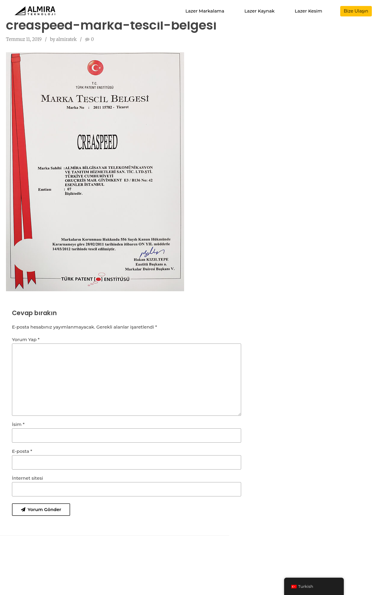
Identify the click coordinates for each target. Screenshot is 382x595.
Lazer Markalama (204, 11)
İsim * (18, 424)
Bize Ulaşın (356, 11)
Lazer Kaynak (259, 11)
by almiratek (63, 39)
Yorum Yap (26, 339)
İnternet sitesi (27, 478)
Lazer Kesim (308, 11)
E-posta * (22, 451)
